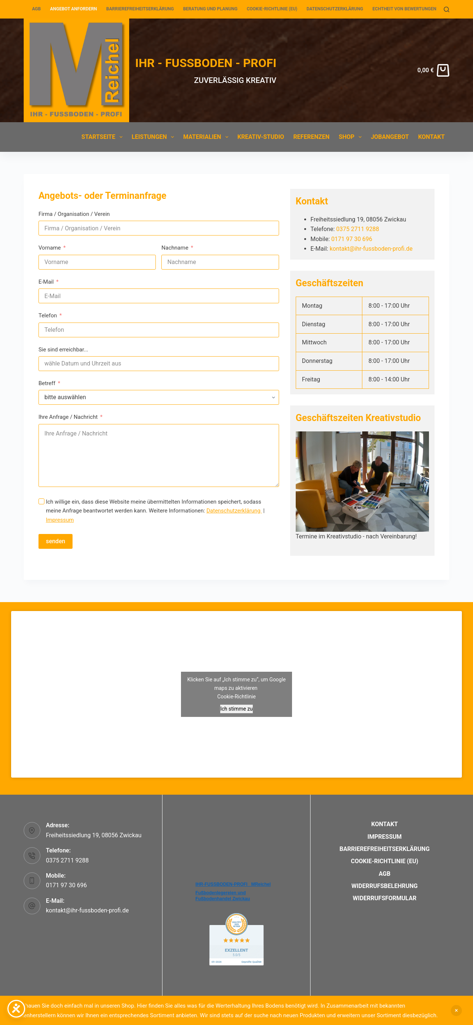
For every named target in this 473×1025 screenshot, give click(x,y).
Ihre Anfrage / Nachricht (68, 417)
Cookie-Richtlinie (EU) (272, 8)
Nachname (174, 247)
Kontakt (431, 136)
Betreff (47, 383)
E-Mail (46, 281)
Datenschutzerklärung (334, 8)
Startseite (103, 137)
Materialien (207, 137)
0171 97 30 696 (351, 239)
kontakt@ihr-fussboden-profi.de (371, 248)
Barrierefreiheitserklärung (140, 8)
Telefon (47, 315)
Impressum (60, 520)
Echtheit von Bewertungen (404, 8)
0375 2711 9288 (357, 229)
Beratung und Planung (210, 8)
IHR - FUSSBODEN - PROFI (205, 63)
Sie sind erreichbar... (63, 349)
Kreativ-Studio (261, 136)
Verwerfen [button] (456, 1010)
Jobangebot (390, 136)
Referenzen (311, 136)
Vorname (49, 247)
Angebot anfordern (73, 8)
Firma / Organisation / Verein (74, 214)
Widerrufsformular (384, 898)
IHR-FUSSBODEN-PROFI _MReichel (233, 884)
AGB (36, 8)
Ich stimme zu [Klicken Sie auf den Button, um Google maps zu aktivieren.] (236, 709)
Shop (352, 137)
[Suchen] (446, 9)
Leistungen (154, 137)
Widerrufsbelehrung (385, 885)
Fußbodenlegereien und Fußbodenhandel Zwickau (222, 895)
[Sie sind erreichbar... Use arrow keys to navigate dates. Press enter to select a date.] (158, 363)
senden (55, 541)
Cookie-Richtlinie (236, 697)
